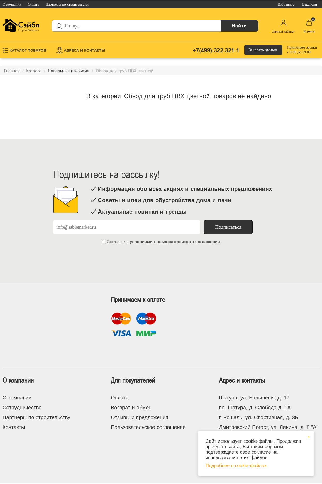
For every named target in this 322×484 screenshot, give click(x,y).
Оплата (120, 398)
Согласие (116, 242)
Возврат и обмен (131, 407)
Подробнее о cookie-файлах (236, 465)
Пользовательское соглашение (148, 427)
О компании (17, 398)
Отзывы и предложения (139, 417)
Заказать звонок (263, 50)
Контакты (14, 427)
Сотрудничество (22, 407)
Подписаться (228, 227)
